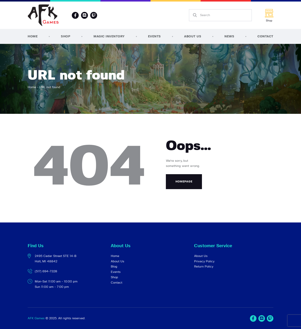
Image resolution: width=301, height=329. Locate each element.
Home (32, 87)
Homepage (184, 181)
